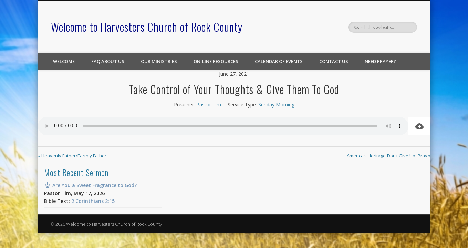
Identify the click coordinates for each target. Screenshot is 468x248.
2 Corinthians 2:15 (93, 201)
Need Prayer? (380, 61)
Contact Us (333, 61)
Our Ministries (159, 61)
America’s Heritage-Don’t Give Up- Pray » (388, 156)
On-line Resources (216, 61)
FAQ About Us (107, 61)
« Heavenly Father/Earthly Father (72, 156)
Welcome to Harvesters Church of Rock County (146, 27)
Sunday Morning (276, 104)
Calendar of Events (279, 61)
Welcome (64, 61)
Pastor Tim (208, 104)
